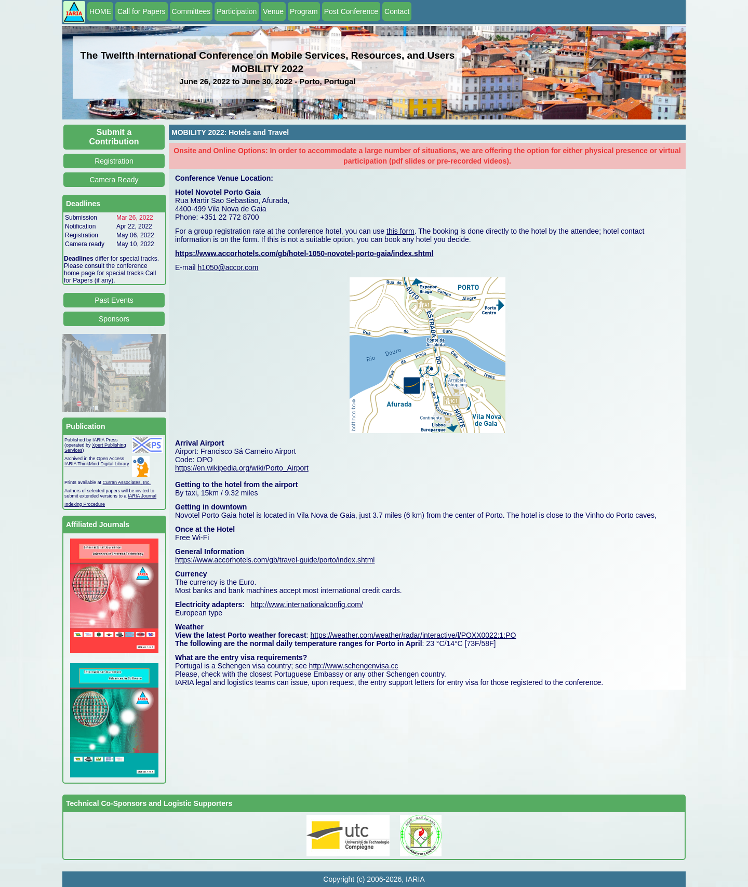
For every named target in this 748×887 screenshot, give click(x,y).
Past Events (114, 300)
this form (400, 231)
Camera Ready (113, 180)
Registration (114, 161)
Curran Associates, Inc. (127, 482)
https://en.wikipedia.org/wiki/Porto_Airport (242, 468)
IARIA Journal (142, 496)
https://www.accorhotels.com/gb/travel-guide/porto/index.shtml (275, 560)
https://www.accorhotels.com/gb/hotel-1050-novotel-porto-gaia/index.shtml (304, 253)
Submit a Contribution (114, 137)
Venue (273, 11)
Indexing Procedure (84, 504)
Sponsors (114, 319)
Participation (237, 11)
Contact (396, 11)
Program (304, 11)
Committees (191, 11)
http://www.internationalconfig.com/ (307, 604)
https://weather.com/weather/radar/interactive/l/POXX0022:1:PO (413, 635)
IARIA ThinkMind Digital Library (96, 463)
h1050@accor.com (228, 267)
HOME (100, 11)
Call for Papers (141, 11)
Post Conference (351, 11)
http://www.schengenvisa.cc (353, 666)
